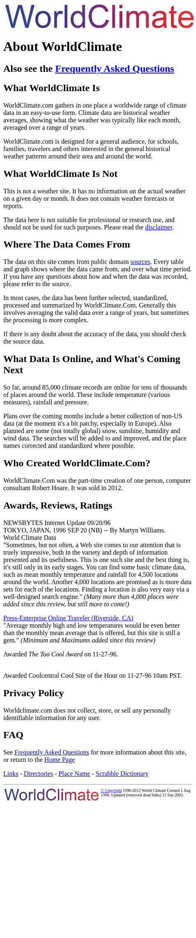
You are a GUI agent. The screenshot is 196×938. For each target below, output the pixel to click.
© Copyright (111, 790)
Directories (38, 773)
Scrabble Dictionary (122, 773)
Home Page (59, 759)
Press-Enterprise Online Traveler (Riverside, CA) (68, 618)
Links (10, 773)
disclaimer (158, 227)
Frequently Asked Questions (114, 68)
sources (140, 261)
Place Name (74, 773)
